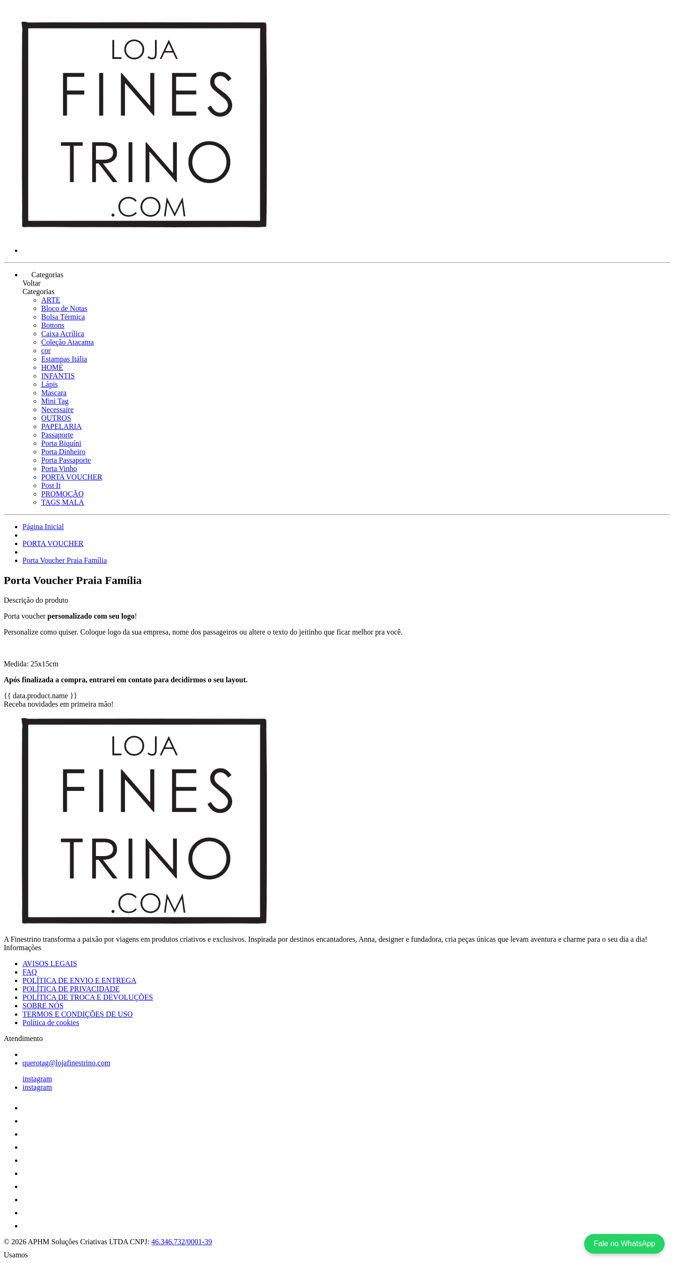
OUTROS (56, 418)
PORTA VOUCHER (71, 477)
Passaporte (57, 435)
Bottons (53, 325)
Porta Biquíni (61, 443)
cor (46, 351)
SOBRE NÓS (43, 1006)
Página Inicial (43, 527)
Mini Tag (55, 401)
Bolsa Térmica (63, 317)
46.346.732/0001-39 (181, 1242)
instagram (37, 1079)
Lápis (49, 384)
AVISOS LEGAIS (49, 964)
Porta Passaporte (66, 460)
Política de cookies (50, 1023)
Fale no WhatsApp (624, 1244)
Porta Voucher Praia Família (64, 560)
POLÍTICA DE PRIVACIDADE (71, 989)
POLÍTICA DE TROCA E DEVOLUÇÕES (87, 997)
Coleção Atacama (67, 342)
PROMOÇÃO (62, 494)
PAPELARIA (61, 426)
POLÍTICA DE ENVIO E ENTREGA (79, 980)
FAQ (29, 972)
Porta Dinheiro (63, 452)
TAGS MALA (62, 502)
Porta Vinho (59, 469)
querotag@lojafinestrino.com (66, 1063)
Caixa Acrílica (62, 334)
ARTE (50, 300)
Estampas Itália (64, 359)
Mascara (53, 393)
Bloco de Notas (64, 308)
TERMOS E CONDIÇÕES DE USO (77, 1014)
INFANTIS (58, 376)
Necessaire (57, 410)
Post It (50, 485)
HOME (52, 367)
